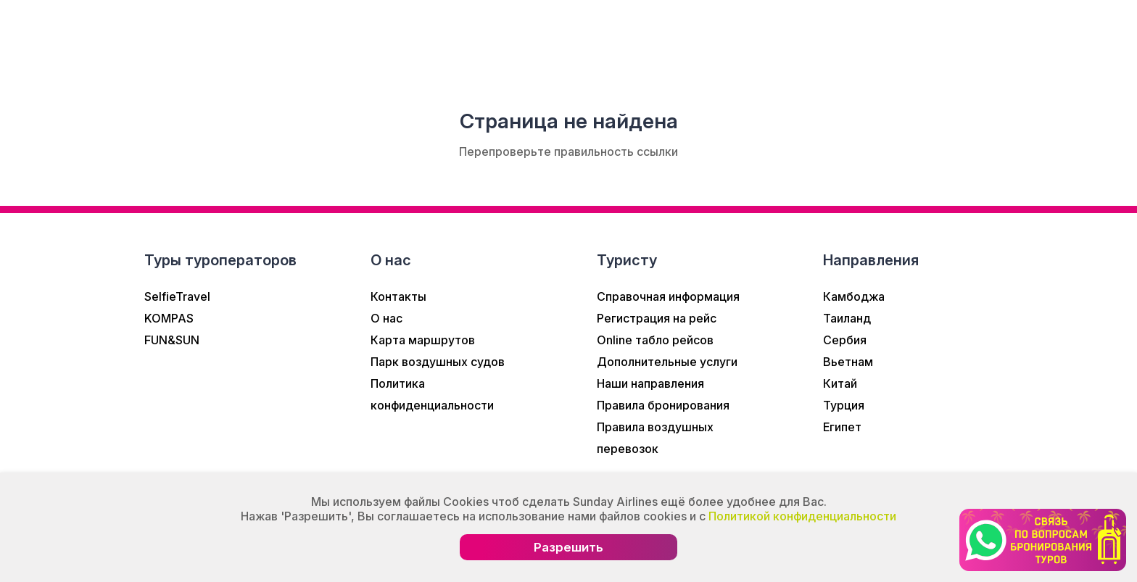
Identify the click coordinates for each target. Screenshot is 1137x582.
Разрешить (568, 547)
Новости (316, 39)
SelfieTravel (177, 296)
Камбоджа (854, 296)
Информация (417, 39)
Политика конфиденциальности (432, 394)
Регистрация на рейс (656, 318)
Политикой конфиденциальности (802, 516)
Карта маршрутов (423, 340)
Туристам (522, 39)
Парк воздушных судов (438, 361)
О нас (236, 39)
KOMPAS (169, 318)
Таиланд (847, 318)
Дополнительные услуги (667, 361)
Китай (840, 383)
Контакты (398, 296)
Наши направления (650, 383)
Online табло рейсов (655, 340)
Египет (842, 427)
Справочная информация (668, 296)
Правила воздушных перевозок (655, 438)
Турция (843, 405)
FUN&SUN (171, 340)
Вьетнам (848, 361)
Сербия (845, 340)
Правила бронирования (663, 405)
